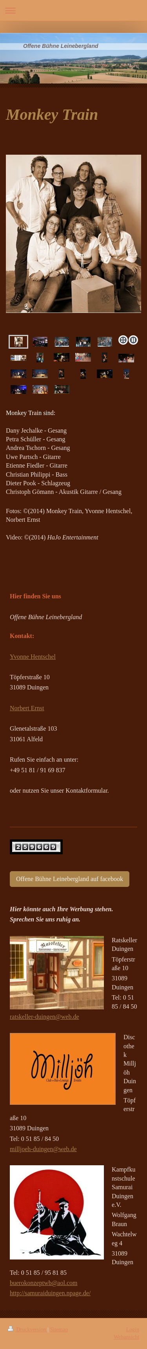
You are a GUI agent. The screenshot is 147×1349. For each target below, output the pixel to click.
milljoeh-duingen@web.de (43, 1149)
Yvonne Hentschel (33, 656)
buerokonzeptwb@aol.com (43, 1283)
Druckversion (27, 1330)
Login (132, 1330)
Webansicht (126, 1337)
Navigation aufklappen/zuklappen (73, 10)
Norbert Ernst (27, 708)
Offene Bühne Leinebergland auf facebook (69, 879)
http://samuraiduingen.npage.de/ (50, 1293)
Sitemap (59, 1330)
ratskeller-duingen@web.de (44, 1016)
